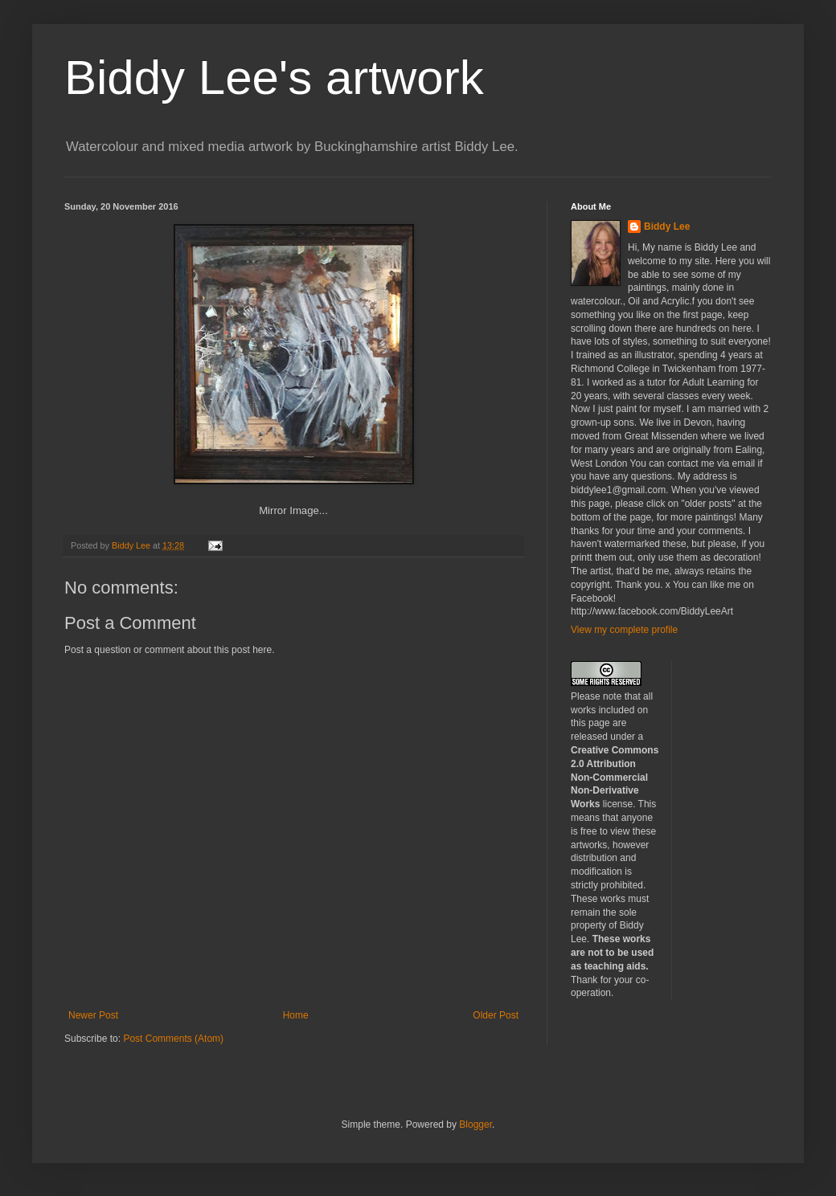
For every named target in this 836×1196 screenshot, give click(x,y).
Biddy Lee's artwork (274, 77)
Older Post (495, 1015)
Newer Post (93, 1015)
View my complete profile (624, 629)
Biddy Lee (667, 226)
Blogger (475, 1124)
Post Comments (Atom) (173, 1038)
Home (296, 1015)
